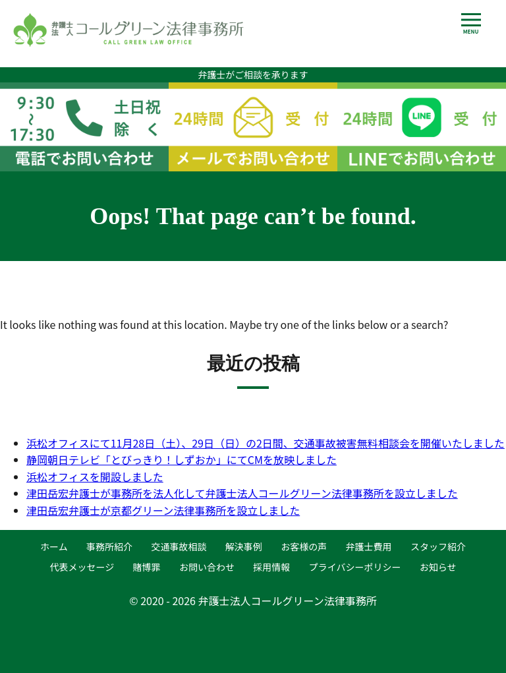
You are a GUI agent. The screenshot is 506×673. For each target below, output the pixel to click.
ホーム (54, 546)
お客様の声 (304, 546)
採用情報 (271, 566)
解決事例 (243, 546)
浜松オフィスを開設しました (94, 476)
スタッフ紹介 (438, 546)
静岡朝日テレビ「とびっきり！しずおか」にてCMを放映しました (181, 459)
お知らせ (438, 566)
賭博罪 (147, 566)
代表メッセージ (81, 566)
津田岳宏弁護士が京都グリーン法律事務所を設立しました (163, 510)
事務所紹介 (109, 546)
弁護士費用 (369, 546)
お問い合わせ (207, 566)
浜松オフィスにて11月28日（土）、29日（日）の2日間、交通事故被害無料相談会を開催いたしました (265, 443)
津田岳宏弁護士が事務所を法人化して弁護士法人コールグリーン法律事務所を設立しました (242, 493)
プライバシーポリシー (355, 566)
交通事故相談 (178, 546)
